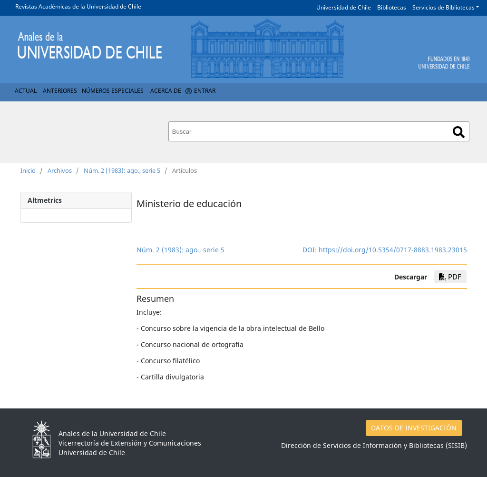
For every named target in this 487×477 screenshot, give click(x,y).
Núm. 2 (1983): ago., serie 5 (122, 170)
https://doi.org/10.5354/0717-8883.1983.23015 (393, 249)
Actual (26, 91)
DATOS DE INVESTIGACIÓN (414, 427)
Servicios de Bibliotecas (443, 7)
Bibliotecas (391, 7)
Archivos (60, 170)
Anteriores (60, 91)
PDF (450, 276)
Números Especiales (113, 91)
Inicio (28, 170)
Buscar (459, 132)
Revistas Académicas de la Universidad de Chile (78, 6)
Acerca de (165, 91)
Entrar (204, 91)
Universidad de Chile (343, 7)
